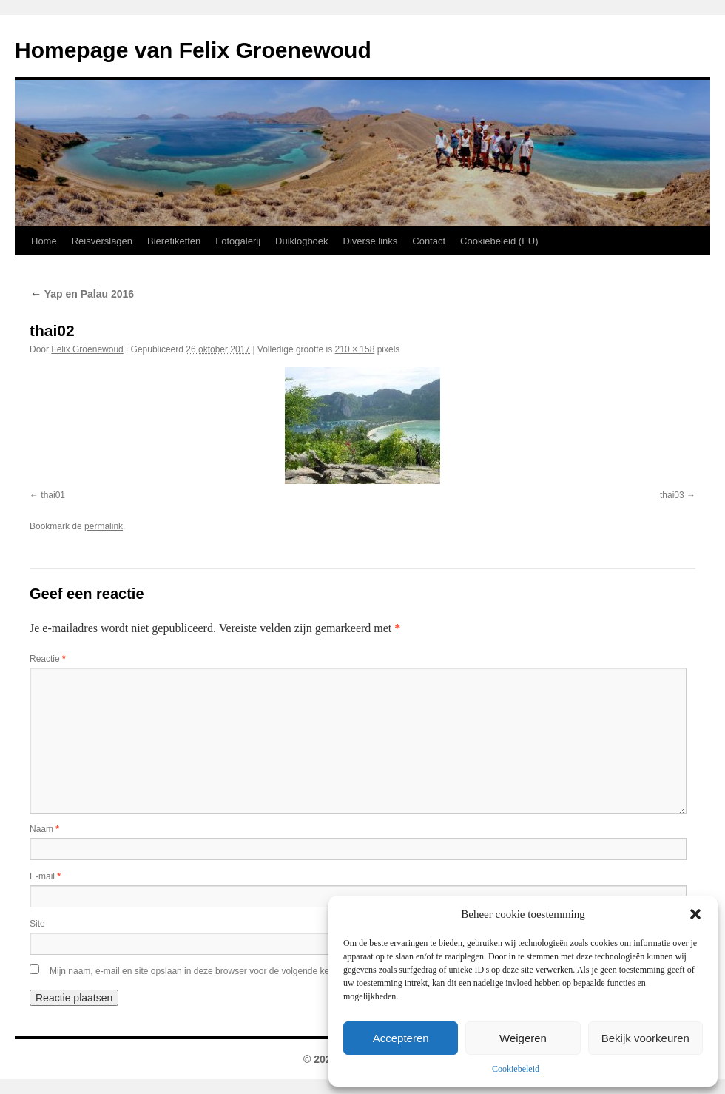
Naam (44, 829)
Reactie (48, 659)
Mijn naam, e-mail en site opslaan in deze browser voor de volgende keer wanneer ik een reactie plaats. (254, 971)
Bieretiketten (173, 240)
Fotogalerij (237, 240)
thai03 (672, 495)
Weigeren (523, 1038)
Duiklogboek (301, 240)
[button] (695, 914)
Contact (428, 240)
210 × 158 (355, 349)
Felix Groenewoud (87, 349)
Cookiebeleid (515, 1069)
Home (44, 240)
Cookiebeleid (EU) (499, 240)
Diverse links (370, 240)
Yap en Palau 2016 (82, 294)
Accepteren (401, 1038)
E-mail (45, 876)
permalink (103, 526)
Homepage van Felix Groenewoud (193, 50)
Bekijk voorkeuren (645, 1038)
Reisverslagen (102, 240)
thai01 (53, 495)
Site (37, 924)
